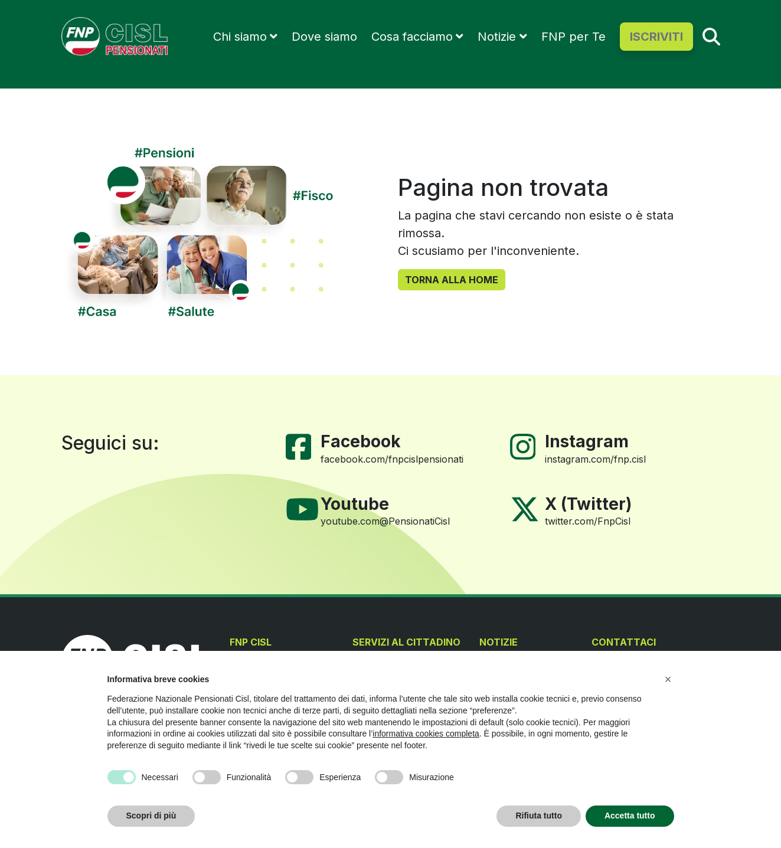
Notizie (497, 37)
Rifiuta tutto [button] (538, 815)
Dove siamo (324, 37)
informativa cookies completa (425, 733)
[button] (668, 679)
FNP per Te (573, 37)
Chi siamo (240, 37)
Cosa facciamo (412, 37)
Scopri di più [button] (151, 815)
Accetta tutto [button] (629, 815)
